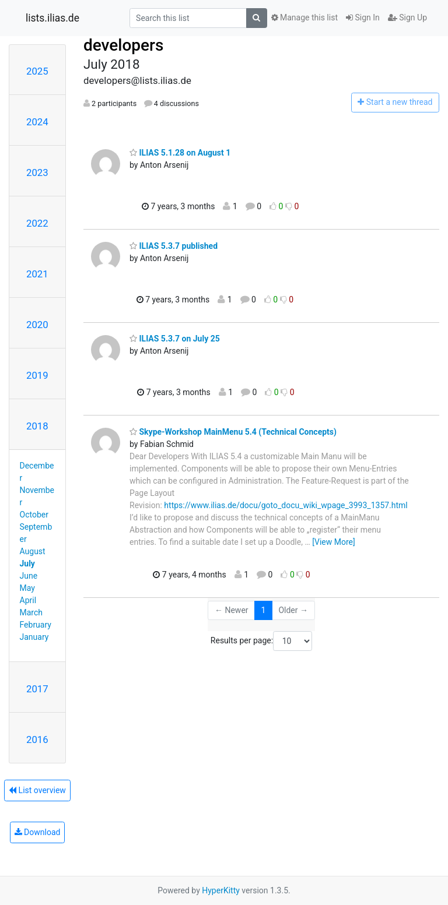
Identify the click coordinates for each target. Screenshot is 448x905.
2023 (37, 172)
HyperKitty (221, 890)
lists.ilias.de (52, 18)
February (35, 624)
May (27, 588)
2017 (37, 689)
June (29, 575)
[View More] (333, 542)
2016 (37, 739)
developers (123, 45)
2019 (37, 375)
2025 (37, 71)
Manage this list (304, 17)
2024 (37, 122)
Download (38, 832)
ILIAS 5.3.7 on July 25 (175, 338)
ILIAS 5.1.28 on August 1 (180, 152)
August (33, 551)
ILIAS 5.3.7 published (174, 246)
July (27, 563)
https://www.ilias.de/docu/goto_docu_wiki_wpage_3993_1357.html (285, 505)
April (28, 600)
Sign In (363, 17)
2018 (37, 426)
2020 (37, 324)
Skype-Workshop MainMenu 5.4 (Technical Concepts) (233, 431)
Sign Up (407, 17)
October (34, 514)
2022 (37, 223)
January (34, 637)
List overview (37, 790)
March (31, 612)
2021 (37, 274)
